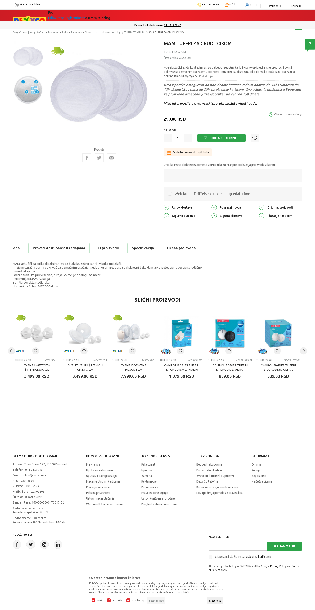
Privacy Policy (278, 566)
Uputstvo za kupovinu (100, 470)
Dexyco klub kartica (209, 470)
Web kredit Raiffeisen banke (104, 504)
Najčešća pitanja (262, 481)
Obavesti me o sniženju (288, 114)
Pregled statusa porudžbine (159, 504)
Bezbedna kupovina (209, 464)
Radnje (256, 470)
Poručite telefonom (148, 25)
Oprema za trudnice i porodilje (103, 32)
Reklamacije (149, 481)
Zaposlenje (259, 476)
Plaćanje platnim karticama (103, 481)
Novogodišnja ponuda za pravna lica (219, 493)
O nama (256, 464)
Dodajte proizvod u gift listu (188, 152)
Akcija (91, 15)
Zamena (146, 476)
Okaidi (144, 15)
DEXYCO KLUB (116, 15)
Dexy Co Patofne (207, 481)
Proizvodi (53, 32)
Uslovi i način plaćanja (100, 498)
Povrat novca (149, 487)
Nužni (100, 600)
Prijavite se (284, 546)
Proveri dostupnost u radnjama (156, 248)
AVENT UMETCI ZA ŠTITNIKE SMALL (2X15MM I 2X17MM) (37, 369)
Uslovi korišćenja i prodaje (158, 498)
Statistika (118, 600)
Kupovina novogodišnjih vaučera (217, 487)
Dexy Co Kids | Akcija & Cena (29, 32)
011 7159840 (34, 469)
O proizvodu (29, 248)
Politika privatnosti (98, 493)
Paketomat (148, 464)
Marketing (138, 600)
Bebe (65, 32)
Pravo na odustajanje (154, 493)
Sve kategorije (65, 15)
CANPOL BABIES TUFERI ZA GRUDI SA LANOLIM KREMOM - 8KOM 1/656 (181, 369)
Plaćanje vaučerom (98, 487)
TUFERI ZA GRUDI (134, 32)
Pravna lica (93, 464)
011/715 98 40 (172, 25)
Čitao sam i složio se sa (243, 556)
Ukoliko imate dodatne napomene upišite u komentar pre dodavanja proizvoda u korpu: (220, 165)
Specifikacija (64, 248)
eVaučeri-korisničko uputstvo (215, 476)
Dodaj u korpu (223, 138)
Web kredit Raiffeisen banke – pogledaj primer (213, 194)
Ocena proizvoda (102, 248)
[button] (255, 138)
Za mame (76, 32)
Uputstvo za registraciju (101, 476)
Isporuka (146, 470)
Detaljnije (206, 76)
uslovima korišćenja (258, 556)
